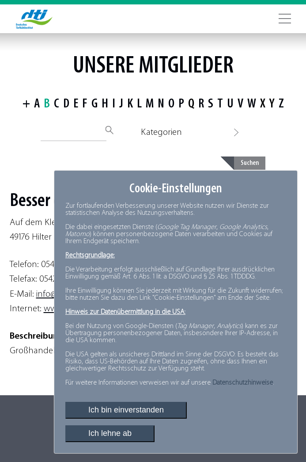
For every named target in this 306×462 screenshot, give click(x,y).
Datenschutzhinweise (242, 382)
